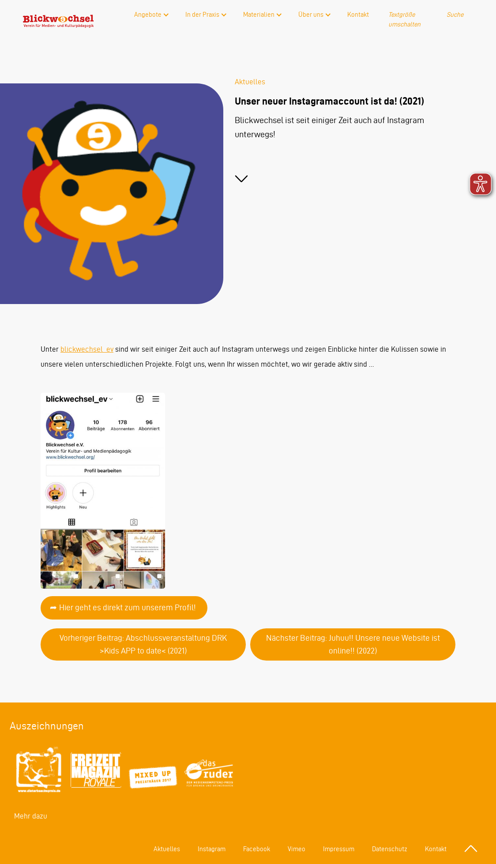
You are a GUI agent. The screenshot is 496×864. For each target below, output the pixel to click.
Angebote (148, 14)
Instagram (211, 849)
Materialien (258, 14)
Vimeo (296, 849)
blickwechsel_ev (86, 349)
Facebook (256, 849)
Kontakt (358, 14)
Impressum (338, 849)
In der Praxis (202, 14)
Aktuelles (167, 849)
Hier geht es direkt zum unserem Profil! (127, 607)
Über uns (310, 14)
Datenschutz (389, 849)
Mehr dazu (30, 816)
